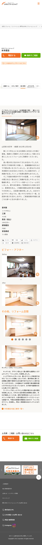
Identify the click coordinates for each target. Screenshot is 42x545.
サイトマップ (5, 498)
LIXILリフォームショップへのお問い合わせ (15, 503)
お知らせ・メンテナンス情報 (10, 493)
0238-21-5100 (10, 438)
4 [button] (23, 339)
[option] (21, 325)
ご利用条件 (5, 484)
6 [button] (30, 339)
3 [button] (19, 339)
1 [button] (12, 339)
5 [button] (26, 339)
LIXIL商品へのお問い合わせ (13, 515)
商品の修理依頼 (10, 520)
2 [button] (16, 339)
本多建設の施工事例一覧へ (14, 408)
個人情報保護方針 (7, 488)
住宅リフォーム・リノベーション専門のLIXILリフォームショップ (19, 26)
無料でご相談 (32, 55)
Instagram (10, 525)
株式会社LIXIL (9, 510)
